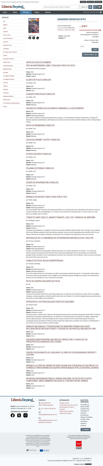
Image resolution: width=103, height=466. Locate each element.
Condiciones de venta (16, 2)
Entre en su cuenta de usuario (92, 12)
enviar (95, 49)
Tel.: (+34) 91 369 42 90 (47, 409)
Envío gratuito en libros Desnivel (31, 2)
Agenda (83, 2)
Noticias (90, 2)
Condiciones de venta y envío (69, 405)
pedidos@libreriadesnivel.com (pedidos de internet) (48, 420)
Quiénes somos (5, 2)
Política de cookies (65, 413)
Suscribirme (85, 429)
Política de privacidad (66, 411)
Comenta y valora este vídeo (66, 30)
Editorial (98, 2)
